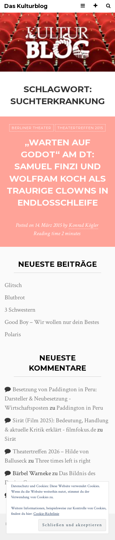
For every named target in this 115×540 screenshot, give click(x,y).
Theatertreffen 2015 (80, 128)
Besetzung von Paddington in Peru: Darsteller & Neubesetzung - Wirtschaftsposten (51, 398)
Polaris (13, 334)
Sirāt (10, 439)
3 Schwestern (20, 310)
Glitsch (13, 285)
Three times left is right (62, 461)
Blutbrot (15, 298)
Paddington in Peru (79, 408)
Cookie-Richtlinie (46, 513)
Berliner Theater (31, 128)
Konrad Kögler (83, 225)
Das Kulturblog (26, 6)
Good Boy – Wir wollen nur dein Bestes (52, 322)
